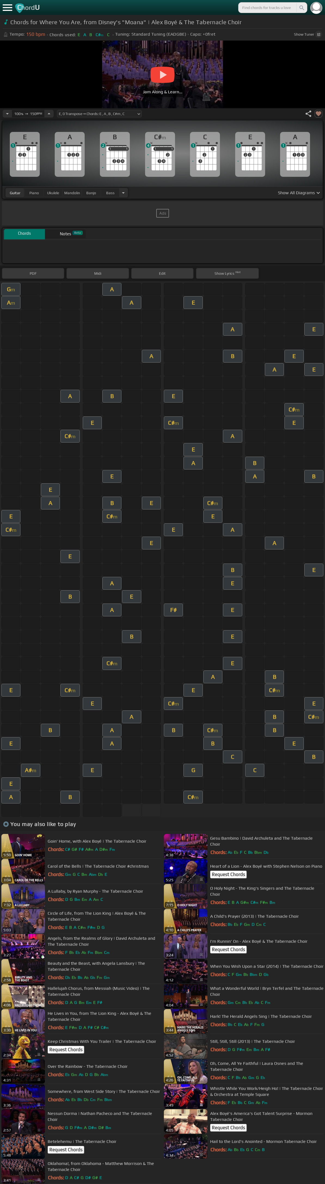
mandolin (72, 193)
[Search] (301, 7)
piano (34, 193)
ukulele (53, 193)
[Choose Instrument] (123, 192)
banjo (91, 193)
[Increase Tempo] (49, 114)
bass (110, 193)
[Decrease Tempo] (7, 114)
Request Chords (228, 874)
